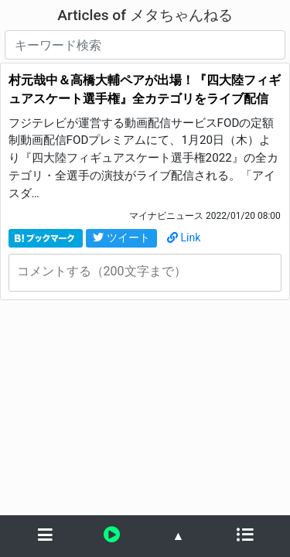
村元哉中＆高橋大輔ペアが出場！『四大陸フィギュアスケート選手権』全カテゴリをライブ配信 (145, 89)
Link (184, 237)
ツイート (121, 237)
